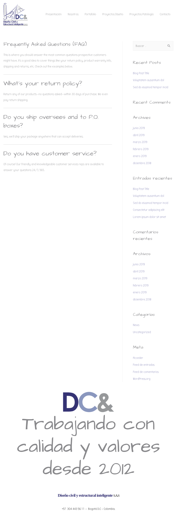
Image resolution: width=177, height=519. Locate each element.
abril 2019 (139, 135)
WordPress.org (141, 379)
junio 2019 (139, 128)
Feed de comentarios (146, 372)
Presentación (54, 14)
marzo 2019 (140, 142)
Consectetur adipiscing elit (148, 210)
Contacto (165, 14)
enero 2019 (140, 156)
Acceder (138, 358)
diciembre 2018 (142, 163)
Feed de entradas (144, 365)
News (136, 325)
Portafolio (90, 14)
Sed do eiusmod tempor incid (150, 87)
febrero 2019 (140, 149)
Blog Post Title (141, 73)
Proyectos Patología (141, 14)
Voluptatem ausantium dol (148, 80)
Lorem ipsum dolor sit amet (149, 217)
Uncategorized (142, 332)
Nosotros (73, 14)
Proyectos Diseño (112, 14)
